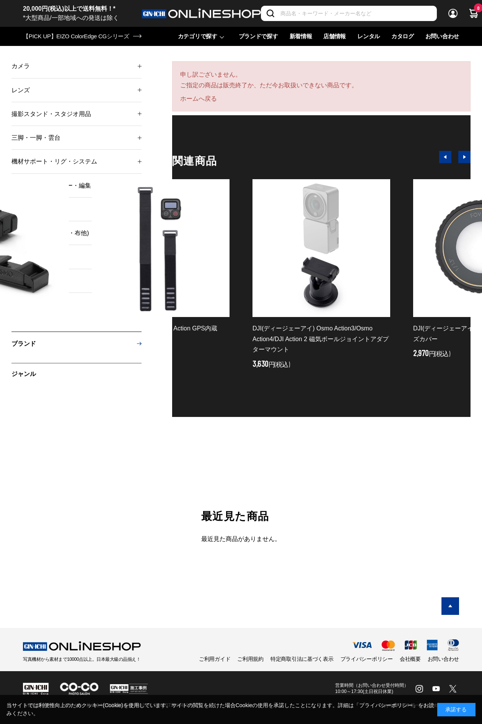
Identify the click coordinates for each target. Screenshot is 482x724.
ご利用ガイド (214, 659)
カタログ (402, 36)
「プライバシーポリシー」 (386, 705)
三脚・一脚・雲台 (35, 137)
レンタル (368, 36)
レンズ (20, 90)
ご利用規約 (250, 659)
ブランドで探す (258, 36)
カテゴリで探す (197, 36)
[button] (445, 157)
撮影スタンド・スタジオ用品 (51, 114)
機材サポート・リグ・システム (54, 161)
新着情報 (301, 36)
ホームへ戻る (198, 98)
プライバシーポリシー (366, 659)
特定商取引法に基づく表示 (302, 659)
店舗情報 (334, 36)
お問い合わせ (442, 36)
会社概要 (410, 659)
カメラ (20, 66)
